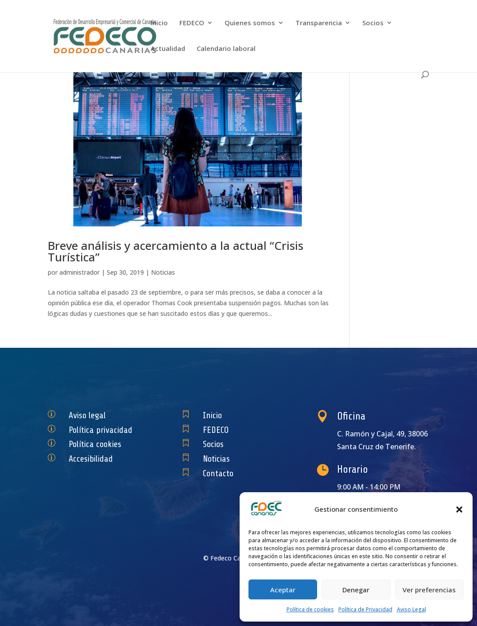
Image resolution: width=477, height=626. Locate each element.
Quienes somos (250, 23)
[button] (459, 509)
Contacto (224, 473)
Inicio (159, 23)
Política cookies (98, 444)
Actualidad (168, 49)
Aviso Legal (411, 609)
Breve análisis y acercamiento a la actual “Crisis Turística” (175, 251)
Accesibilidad (95, 459)
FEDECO (191, 23)
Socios (373, 23)
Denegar (355, 589)
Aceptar (282, 589)
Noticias (163, 272)
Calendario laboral (226, 49)
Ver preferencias (429, 589)
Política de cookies (310, 609)
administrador (79, 272)
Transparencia (318, 23)
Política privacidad (102, 429)
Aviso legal (92, 415)
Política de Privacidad (365, 609)
